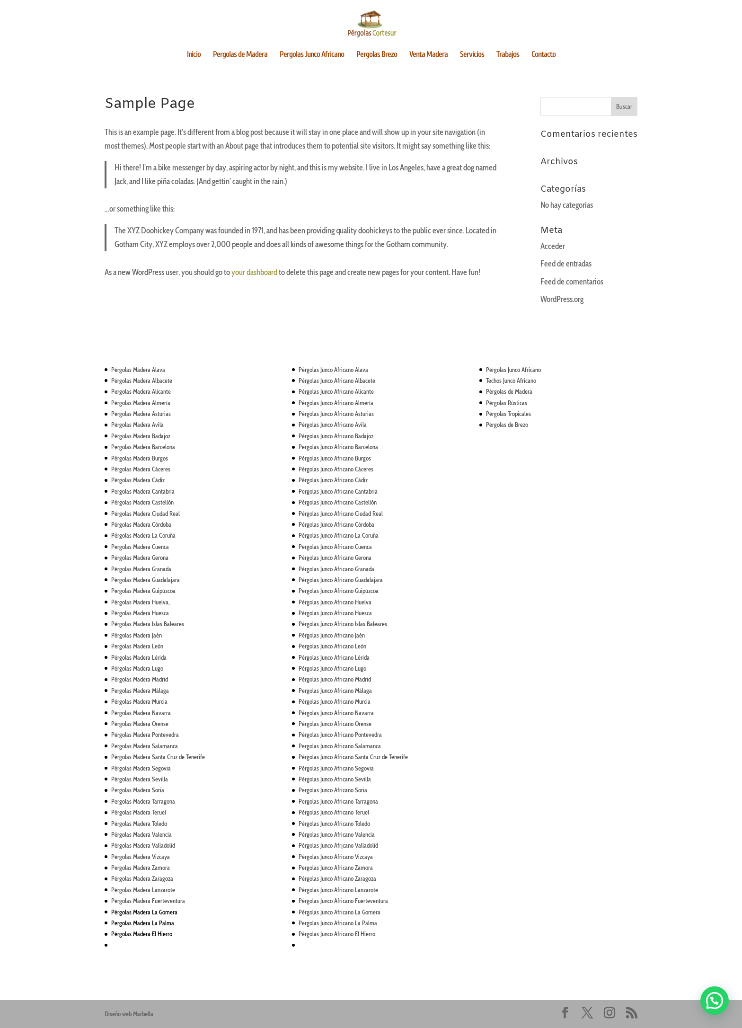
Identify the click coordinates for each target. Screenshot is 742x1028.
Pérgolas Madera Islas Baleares (147, 624)
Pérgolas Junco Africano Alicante (336, 391)
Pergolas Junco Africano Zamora (336, 867)
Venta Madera (428, 55)
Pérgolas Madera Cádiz (138, 480)
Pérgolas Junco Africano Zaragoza (337, 878)
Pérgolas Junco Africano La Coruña (339, 535)
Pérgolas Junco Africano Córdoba (336, 524)
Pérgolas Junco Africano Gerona (335, 557)
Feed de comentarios (571, 281)
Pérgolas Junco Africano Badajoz (336, 436)
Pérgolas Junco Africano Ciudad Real (341, 513)
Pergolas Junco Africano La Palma (338, 923)
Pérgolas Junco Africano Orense (335, 723)
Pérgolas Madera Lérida (139, 657)
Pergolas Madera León (137, 646)
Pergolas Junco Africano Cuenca (335, 546)
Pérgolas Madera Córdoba (141, 524)
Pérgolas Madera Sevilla (139, 779)
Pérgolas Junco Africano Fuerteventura (343, 900)
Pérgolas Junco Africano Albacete (337, 380)
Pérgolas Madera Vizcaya (140, 856)
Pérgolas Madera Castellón (142, 502)
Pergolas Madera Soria (137, 790)
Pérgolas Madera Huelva (139, 602)
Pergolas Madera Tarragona (143, 801)
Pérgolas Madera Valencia (141, 834)
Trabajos (507, 55)
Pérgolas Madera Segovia (141, 768)
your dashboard (254, 272)
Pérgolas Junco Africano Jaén (332, 635)
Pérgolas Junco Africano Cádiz (333, 480)
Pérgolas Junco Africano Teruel (334, 812)
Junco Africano (336, 580)
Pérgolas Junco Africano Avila (333, 424)
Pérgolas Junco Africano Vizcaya (336, 856)
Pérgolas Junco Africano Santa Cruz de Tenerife (353, 757)
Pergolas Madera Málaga (140, 690)
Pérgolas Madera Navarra (141, 713)
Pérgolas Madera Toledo (139, 823)
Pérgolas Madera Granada (141, 569)
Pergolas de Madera (240, 55)
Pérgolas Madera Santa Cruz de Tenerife (158, 757)
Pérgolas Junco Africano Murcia (335, 701)
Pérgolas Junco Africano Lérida (334, 657)
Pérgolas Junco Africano (513, 369)
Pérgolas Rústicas (506, 403)
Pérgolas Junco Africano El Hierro (337, 934)
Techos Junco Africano (511, 380)
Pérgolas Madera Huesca (140, 613)
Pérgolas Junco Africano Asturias (336, 413)
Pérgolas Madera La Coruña (143, 535)
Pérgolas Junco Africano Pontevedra (340, 734)
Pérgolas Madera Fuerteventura (148, 900)
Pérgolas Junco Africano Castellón (338, 502)
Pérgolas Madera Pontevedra (145, 734)
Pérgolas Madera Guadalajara (145, 580)
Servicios (472, 55)
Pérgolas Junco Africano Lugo (332, 668)
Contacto (543, 55)
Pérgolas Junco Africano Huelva (335, 602)
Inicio (194, 55)
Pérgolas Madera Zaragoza (142, 878)
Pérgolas (309, 580)
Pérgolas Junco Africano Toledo (334, 823)
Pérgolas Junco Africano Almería (336, 403)
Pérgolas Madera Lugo (137, 668)
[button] (714, 1000)
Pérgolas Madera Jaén (136, 635)
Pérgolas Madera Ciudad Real (145, 513)
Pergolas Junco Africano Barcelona (338, 447)
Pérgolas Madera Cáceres (140, 469)
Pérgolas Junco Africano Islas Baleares (343, 624)
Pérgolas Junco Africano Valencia (337, 834)
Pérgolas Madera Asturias (141, 413)
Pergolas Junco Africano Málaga (335, 690)
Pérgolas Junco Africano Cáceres (336, 469)
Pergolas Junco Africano (312, 55)
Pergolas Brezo (376, 55)
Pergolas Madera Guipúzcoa (143, 590)
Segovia (363, 768)
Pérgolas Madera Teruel (138, 812)
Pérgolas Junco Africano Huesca (335, 613)
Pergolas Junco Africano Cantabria (338, 491)
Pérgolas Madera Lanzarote (143, 890)
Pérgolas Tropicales (508, 413)
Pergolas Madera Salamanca (144, 746)
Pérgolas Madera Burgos (139, 458)
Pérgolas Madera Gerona (139, 557)
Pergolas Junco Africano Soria (333, 790)
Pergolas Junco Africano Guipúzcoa (339, 590)
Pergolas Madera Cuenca (140, 546)
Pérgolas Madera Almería (140, 403)
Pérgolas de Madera (509, 391)
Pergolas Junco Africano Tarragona (338, 801)
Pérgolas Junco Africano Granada (336, 569)
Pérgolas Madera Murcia (139, 701)
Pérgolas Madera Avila (137, 424)
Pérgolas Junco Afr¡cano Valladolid (338, 845)
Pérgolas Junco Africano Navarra (336, 713)
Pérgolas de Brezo (507, 424)
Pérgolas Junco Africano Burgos (335, 458)
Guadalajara (368, 580)
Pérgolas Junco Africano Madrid (335, 679)
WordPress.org (561, 299)
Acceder (552, 246)
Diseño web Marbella (129, 1014)
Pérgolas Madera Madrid (139, 679)
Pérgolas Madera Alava (138, 369)
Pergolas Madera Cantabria (143, 491)
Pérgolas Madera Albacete (141, 380)
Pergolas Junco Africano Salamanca (340, 746)
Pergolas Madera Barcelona (143, 447)
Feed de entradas (566, 263)
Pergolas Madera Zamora (140, 867)
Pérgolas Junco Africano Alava (333, 369)
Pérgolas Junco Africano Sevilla (335, 779)
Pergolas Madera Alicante (141, 391)
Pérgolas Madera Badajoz (140, 436)
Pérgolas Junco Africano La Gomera (339, 912)
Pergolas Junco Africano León (332, 646)
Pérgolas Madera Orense (139, 723)
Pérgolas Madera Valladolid (143, 845)
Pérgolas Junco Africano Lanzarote (338, 890)
